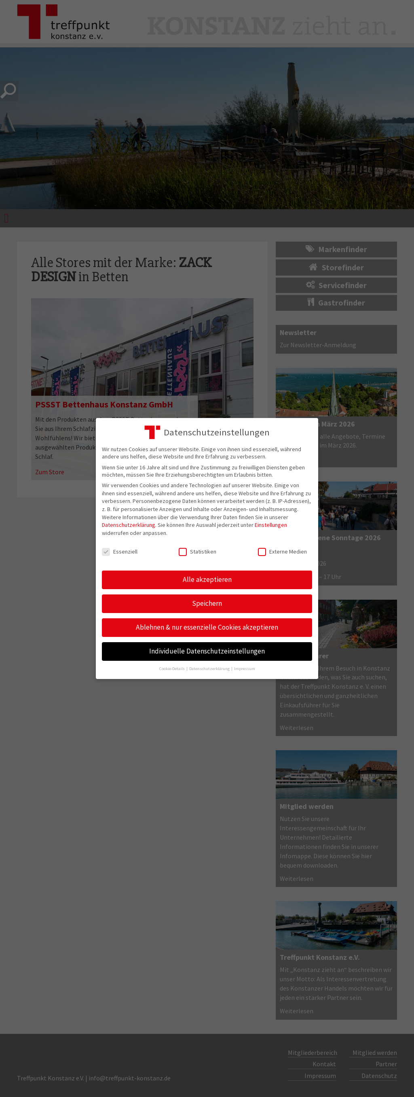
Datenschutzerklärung (128, 524)
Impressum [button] (244, 668)
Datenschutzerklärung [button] (209, 668)
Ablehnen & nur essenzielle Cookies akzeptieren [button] (207, 627)
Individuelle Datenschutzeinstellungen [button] (207, 651)
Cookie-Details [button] (172, 668)
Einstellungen (271, 524)
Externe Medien (282, 551)
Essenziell (119, 551)
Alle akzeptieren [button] (207, 579)
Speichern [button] (207, 603)
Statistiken (197, 551)
